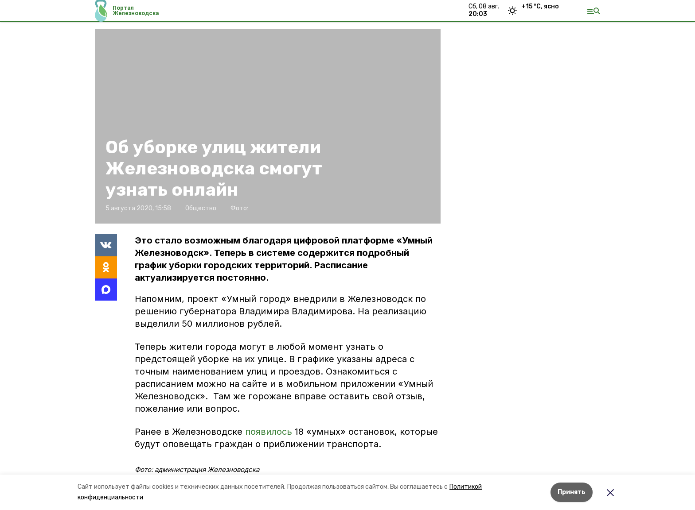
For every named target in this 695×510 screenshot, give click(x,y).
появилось (268, 431)
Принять (572, 492)
